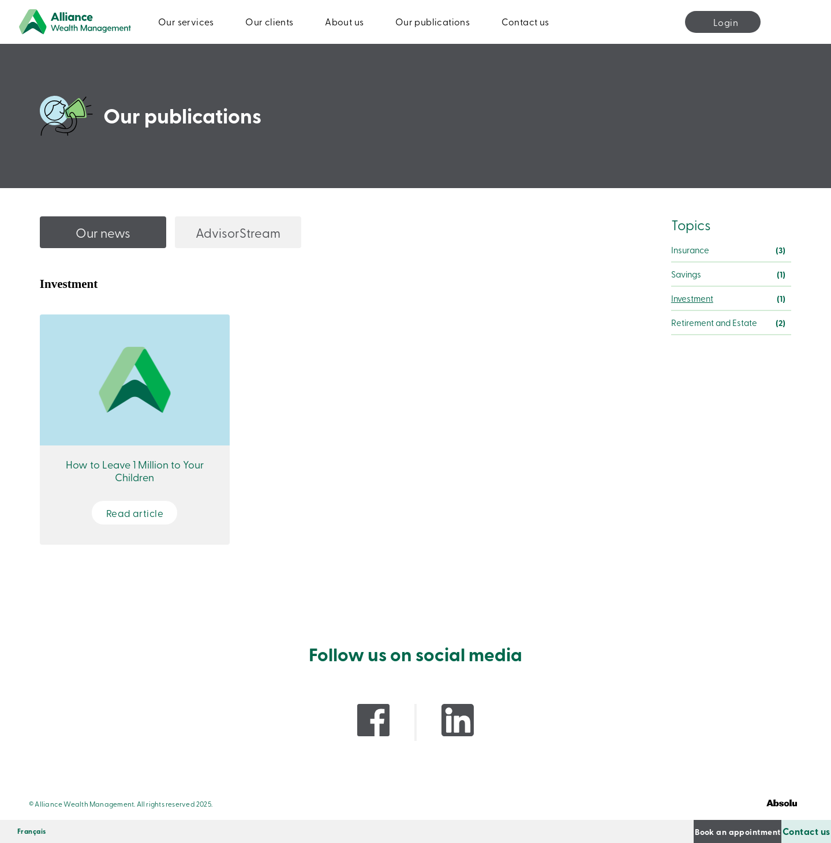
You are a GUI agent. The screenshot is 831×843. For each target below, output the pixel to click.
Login (725, 22)
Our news (103, 232)
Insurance (690, 250)
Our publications (432, 21)
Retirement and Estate (714, 322)
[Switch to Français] (31, 831)
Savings (686, 274)
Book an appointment (672, 831)
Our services (186, 21)
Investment (692, 298)
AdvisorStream (238, 232)
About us (344, 21)
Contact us (525, 21)
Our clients (269, 21)
